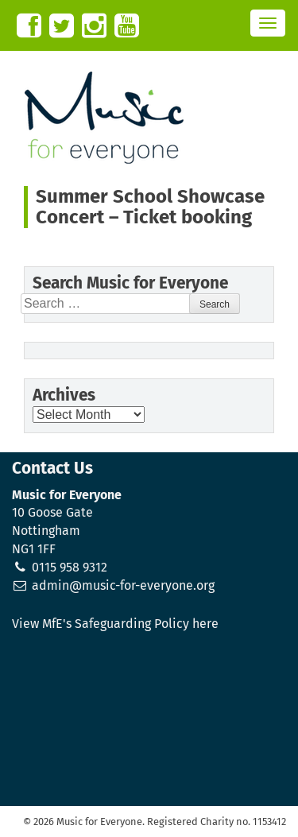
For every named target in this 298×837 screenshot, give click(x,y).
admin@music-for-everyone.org (123, 585)
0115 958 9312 (69, 567)
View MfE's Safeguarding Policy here (115, 623)
